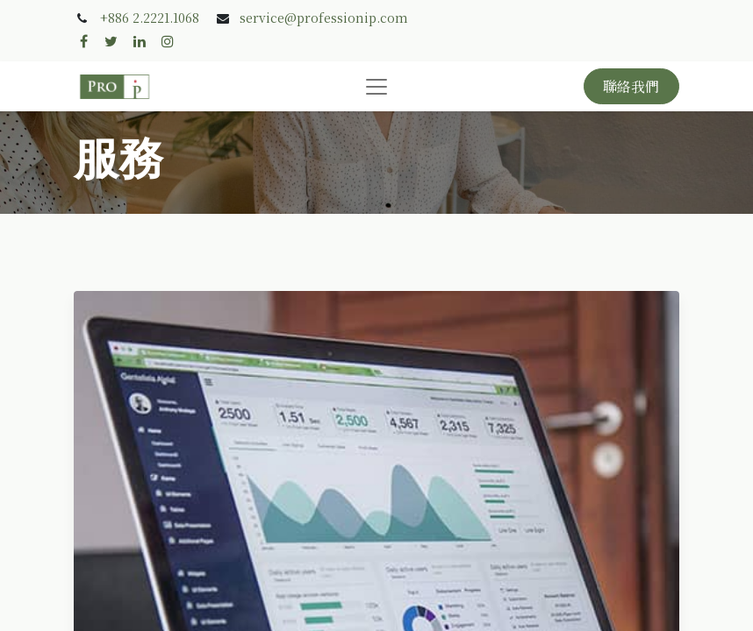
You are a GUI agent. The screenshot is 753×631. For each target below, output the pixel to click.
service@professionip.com (324, 17)
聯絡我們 (631, 86)
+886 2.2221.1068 (149, 17)
